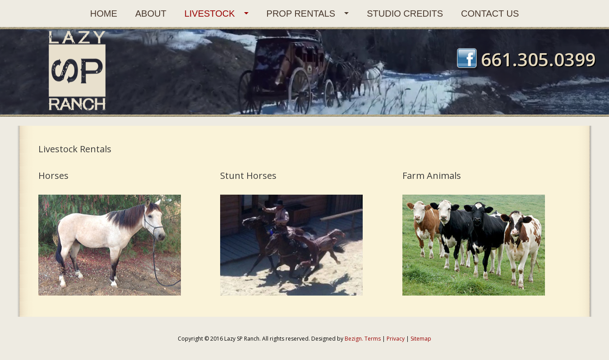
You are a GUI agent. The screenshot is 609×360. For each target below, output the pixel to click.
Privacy (396, 338)
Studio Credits (405, 13)
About (150, 13)
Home (103, 13)
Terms (372, 338)
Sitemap (421, 338)
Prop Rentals (301, 13)
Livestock (210, 13)
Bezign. (354, 338)
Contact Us (490, 13)
